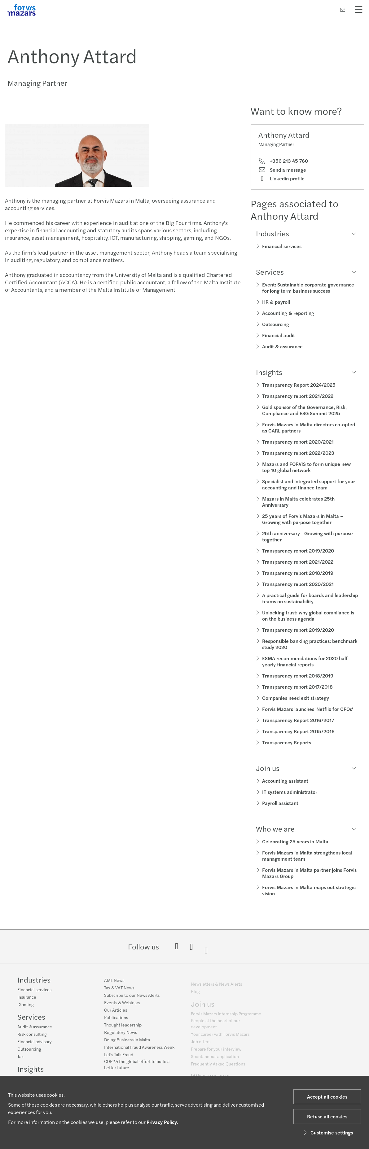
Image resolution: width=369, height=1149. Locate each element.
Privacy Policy (162, 1121)
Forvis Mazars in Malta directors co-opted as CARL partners (308, 427)
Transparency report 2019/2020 (298, 550)
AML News (114, 983)
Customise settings (327, 1132)
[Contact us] (342, 9)
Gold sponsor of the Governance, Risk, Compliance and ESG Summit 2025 (304, 410)
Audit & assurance (282, 346)
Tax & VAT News (119, 991)
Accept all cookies (327, 1096)
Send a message (282, 169)
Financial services (281, 246)
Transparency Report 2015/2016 (298, 731)
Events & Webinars (122, 1006)
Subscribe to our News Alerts (132, 998)
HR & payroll (276, 301)
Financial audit (278, 335)
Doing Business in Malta (127, 1043)
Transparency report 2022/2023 (298, 452)
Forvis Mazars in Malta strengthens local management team (307, 855)
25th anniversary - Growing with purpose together (307, 536)
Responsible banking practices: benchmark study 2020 (310, 644)
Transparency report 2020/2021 (298, 441)
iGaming (25, 1005)
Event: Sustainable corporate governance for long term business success (308, 287)
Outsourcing (275, 324)
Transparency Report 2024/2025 (299, 384)
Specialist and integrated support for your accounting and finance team (308, 484)
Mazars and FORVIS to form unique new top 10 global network (306, 467)
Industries (34, 980)
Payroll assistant (280, 803)
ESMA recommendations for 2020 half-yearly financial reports (305, 661)
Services (31, 1017)
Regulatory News (120, 1035)
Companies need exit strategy (295, 697)
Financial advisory (34, 1042)
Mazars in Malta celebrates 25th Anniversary (298, 501)
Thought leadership (123, 1028)
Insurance (26, 997)
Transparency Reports (286, 742)
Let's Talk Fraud (118, 1058)
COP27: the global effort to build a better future (136, 1067)
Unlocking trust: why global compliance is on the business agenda (308, 615)
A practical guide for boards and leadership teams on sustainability (310, 598)
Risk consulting (32, 1034)
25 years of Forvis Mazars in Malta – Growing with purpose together (302, 519)
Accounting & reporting (288, 312)
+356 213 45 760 (283, 160)
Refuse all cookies (327, 1116)
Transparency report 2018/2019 (297, 572)
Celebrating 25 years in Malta (295, 841)
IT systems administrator (289, 791)
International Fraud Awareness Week (139, 1050)
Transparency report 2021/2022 (297, 395)
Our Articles (115, 1013)
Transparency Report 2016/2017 (298, 720)
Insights (30, 1069)
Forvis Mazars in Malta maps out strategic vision (309, 890)
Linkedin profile (281, 178)
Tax (20, 1057)
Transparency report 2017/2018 (297, 686)
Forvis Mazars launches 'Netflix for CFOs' (307, 708)
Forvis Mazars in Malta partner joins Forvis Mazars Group (309, 873)
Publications (116, 1021)
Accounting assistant (285, 780)
